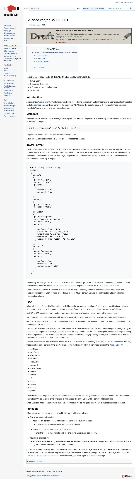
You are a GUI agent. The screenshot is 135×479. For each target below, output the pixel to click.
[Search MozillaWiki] (119, 8)
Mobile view (55, 476)
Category (31, 461)
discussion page (62, 42)
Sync (38, 25)
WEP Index (34, 90)
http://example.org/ (51, 167)
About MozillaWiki (43, 476)
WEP (43, 25)
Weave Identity (44, 102)
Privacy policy (30, 476)
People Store (115, 345)
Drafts (39, 461)
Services (33, 25)
